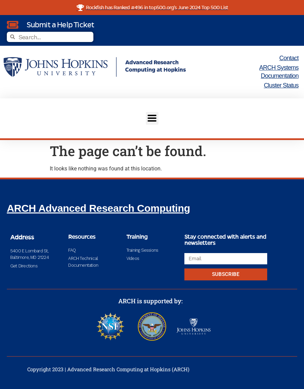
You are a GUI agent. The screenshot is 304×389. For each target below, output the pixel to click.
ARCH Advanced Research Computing (98, 208)
